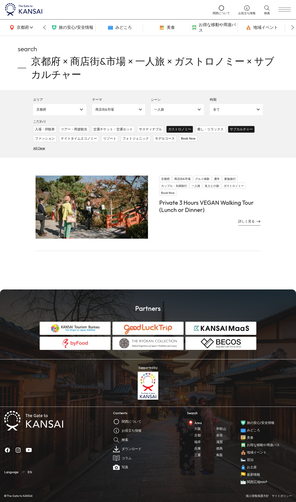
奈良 (219, 435)
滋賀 (219, 442)
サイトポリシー (282, 496)
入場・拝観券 (45, 129)
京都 (197, 435)
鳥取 (219, 455)
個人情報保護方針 (257, 496)
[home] (105, 9)
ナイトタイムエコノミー (79, 138)
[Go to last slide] (44, 27)
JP (23, 472)
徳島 (219, 448)
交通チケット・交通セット (113, 129)
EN (30, 472)
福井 (197, 442)
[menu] (285, 9)
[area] (20, 27)
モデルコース (165, 138)
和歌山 (221, 429)
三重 (197, 455)
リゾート (109, 138)
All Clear (39, 148)
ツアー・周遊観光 (74, 129)
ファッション (45, 138)
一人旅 (159, 109)
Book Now (188, 138)
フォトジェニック (136, 138)
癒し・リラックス (210, 129)
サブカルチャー (241, 129)
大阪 (197, 429)
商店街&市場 (104, 109)
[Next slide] (292, 27)
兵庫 (197, 448)
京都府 (41, 109)
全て (216, 109)
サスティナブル (150, 129)
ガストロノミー (179, 129)
